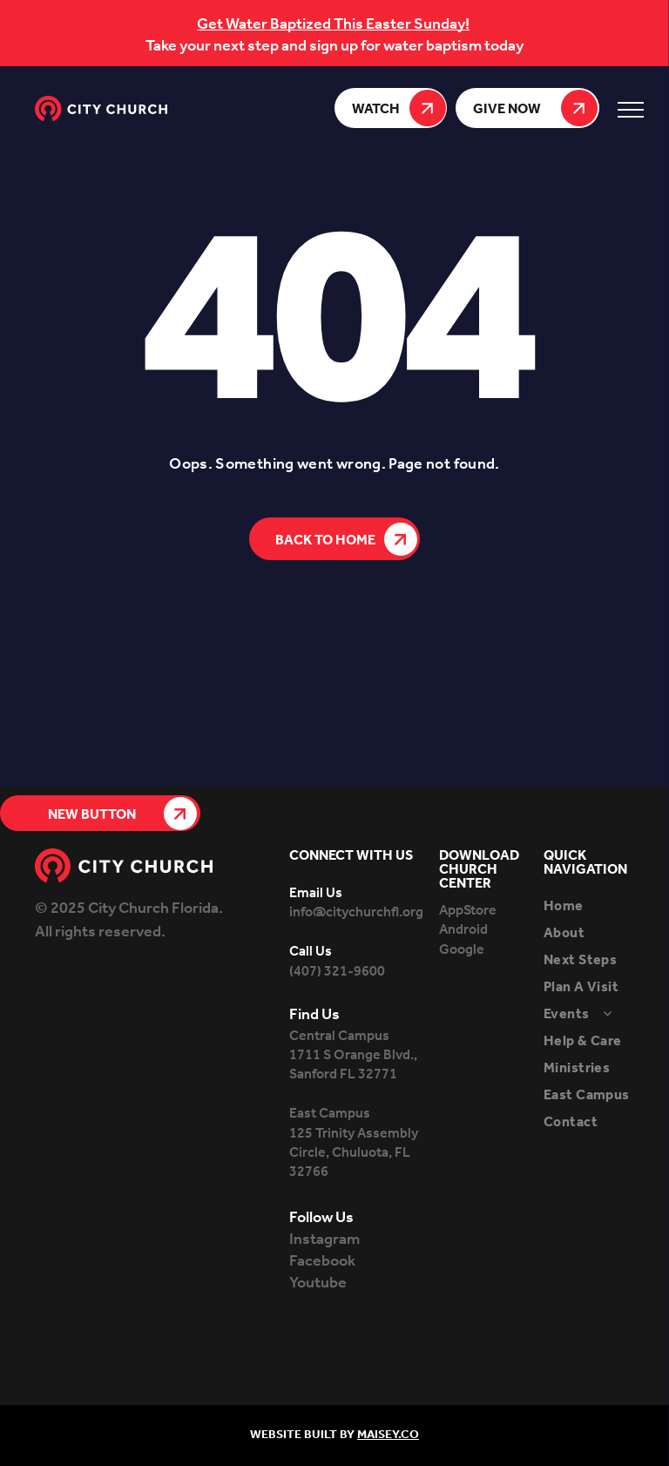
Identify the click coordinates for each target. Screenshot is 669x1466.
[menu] (630, 109)
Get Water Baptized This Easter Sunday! (333, 24)
